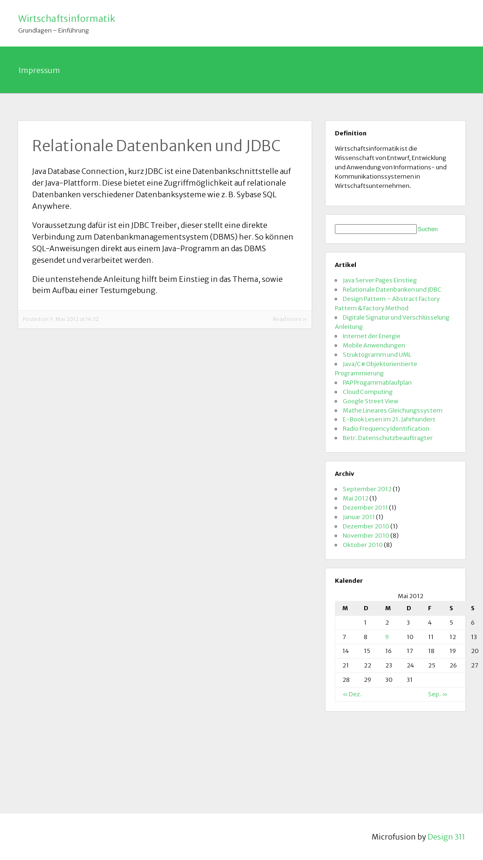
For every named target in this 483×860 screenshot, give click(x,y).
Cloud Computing (368, 391)
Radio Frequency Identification (386, 428)
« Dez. (352, 694)
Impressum (39, 70)
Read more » (290, 319)
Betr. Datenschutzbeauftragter (388, 437)
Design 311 (446, 836)
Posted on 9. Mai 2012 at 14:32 (61, 319)
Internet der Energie (372, 336)
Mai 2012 (355, 498)
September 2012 (367, 489)
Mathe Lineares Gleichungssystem (392, 410)
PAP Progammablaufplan (377, 382)
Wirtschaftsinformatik (66, 18)
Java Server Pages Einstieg (380, 280)
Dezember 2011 (365, 507)
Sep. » (438, 694)
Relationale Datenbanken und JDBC (392, 289)
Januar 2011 (359, 516)
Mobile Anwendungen (374, 345)
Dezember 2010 (366, 526)
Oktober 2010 (363, 544)
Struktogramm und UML (377, 354)
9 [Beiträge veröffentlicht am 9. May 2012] (387, 636)
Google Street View (370, 401)
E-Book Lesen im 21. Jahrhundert (389, 419)
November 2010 (366, 535)
